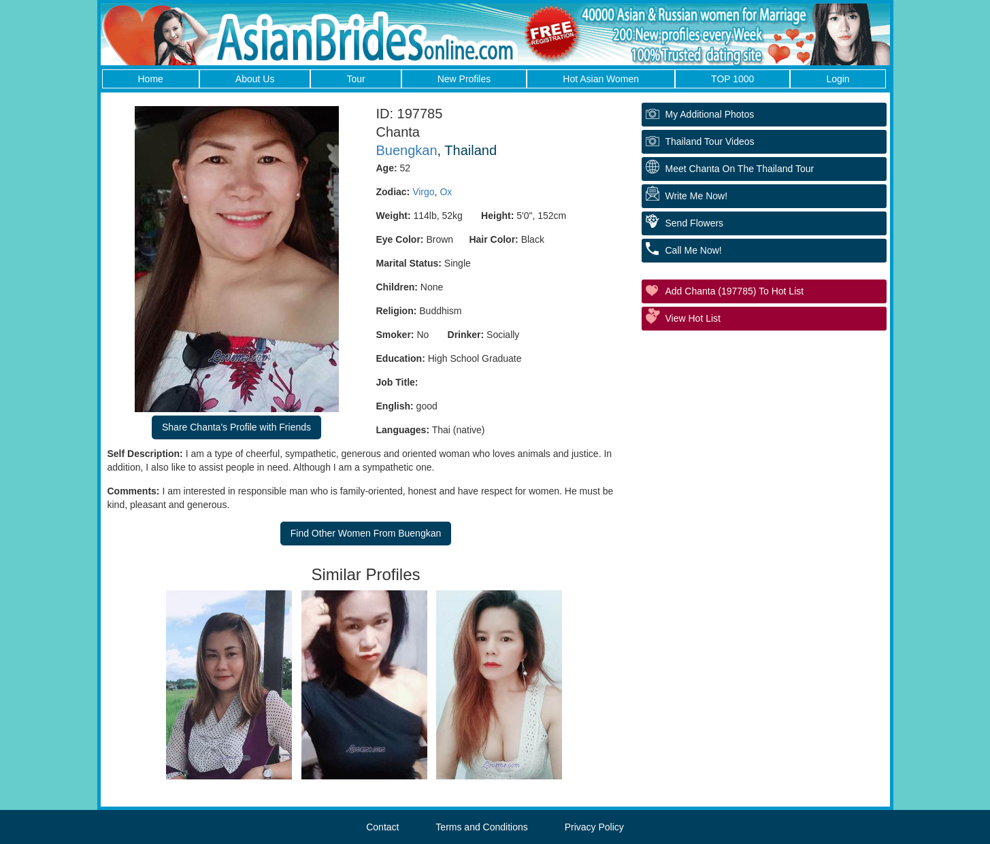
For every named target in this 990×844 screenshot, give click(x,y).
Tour (355, 78)
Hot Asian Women (601, 78)
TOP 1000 (732, 78)
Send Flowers (694, 223)
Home (150, 78)
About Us (255, 78)
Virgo (423, 191)
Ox (446, 191)
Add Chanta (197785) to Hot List (734, 291)
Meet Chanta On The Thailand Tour (739, 168)
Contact (382, 827)
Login (837, 78)
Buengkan (407, 150)
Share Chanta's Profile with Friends (236, 427)
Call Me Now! (693, 250)
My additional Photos (710, 114)
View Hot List (693, 318)
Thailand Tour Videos (710, 141)
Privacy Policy (594, 827)
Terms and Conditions (481, 827)
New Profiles (464, 78)
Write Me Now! (696, 195)
